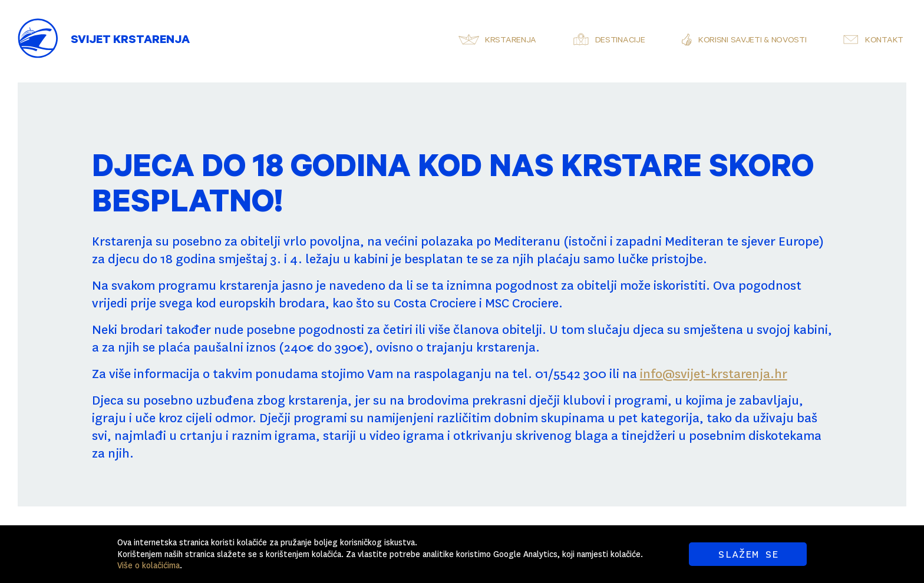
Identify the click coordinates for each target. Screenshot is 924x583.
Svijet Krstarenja (130, 41)
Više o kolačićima (148, 565)
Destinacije (620, 41)
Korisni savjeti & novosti (752, 41)
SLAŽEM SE (748, 554)
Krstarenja (510, 41)
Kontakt (884, 41)
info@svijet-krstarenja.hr (713, 374)
